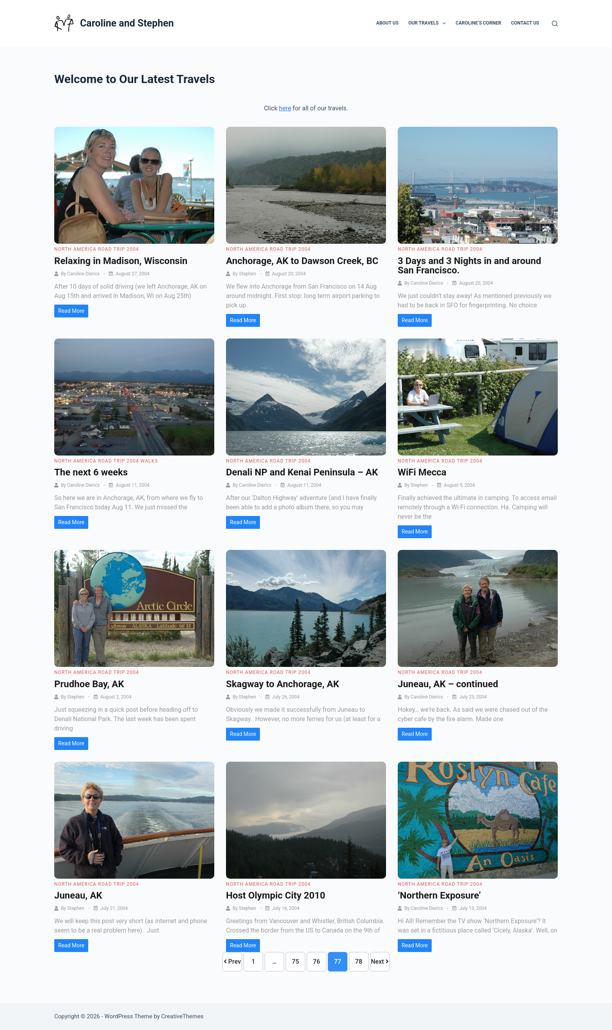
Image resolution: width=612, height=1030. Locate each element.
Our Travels (428, 23)
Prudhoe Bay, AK (89, 684)
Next (379, 961)
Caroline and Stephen (127, 23)
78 (358, 961)
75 (295, 961)
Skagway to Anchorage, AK (282, 684)
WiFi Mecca (422, 472)
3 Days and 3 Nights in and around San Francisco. (469, 265)
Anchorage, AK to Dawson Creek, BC (302, 260)
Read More (71, 311)
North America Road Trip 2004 (96, 249)
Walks (149, 461)
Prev (232, 961)
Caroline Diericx (83, 274)
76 (316, 961)
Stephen (247, 274)
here (285, 108)
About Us (387, 23)
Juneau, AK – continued (448, 684)
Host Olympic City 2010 (275, 895)
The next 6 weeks (91, 472)
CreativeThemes (182, 1016)
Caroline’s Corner (478, 23)
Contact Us (525, 23)
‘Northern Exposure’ (439, 895)
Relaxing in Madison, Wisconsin (120, 260)
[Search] (555, 24)
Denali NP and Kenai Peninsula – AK (302, 472)
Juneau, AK (78, 895)
